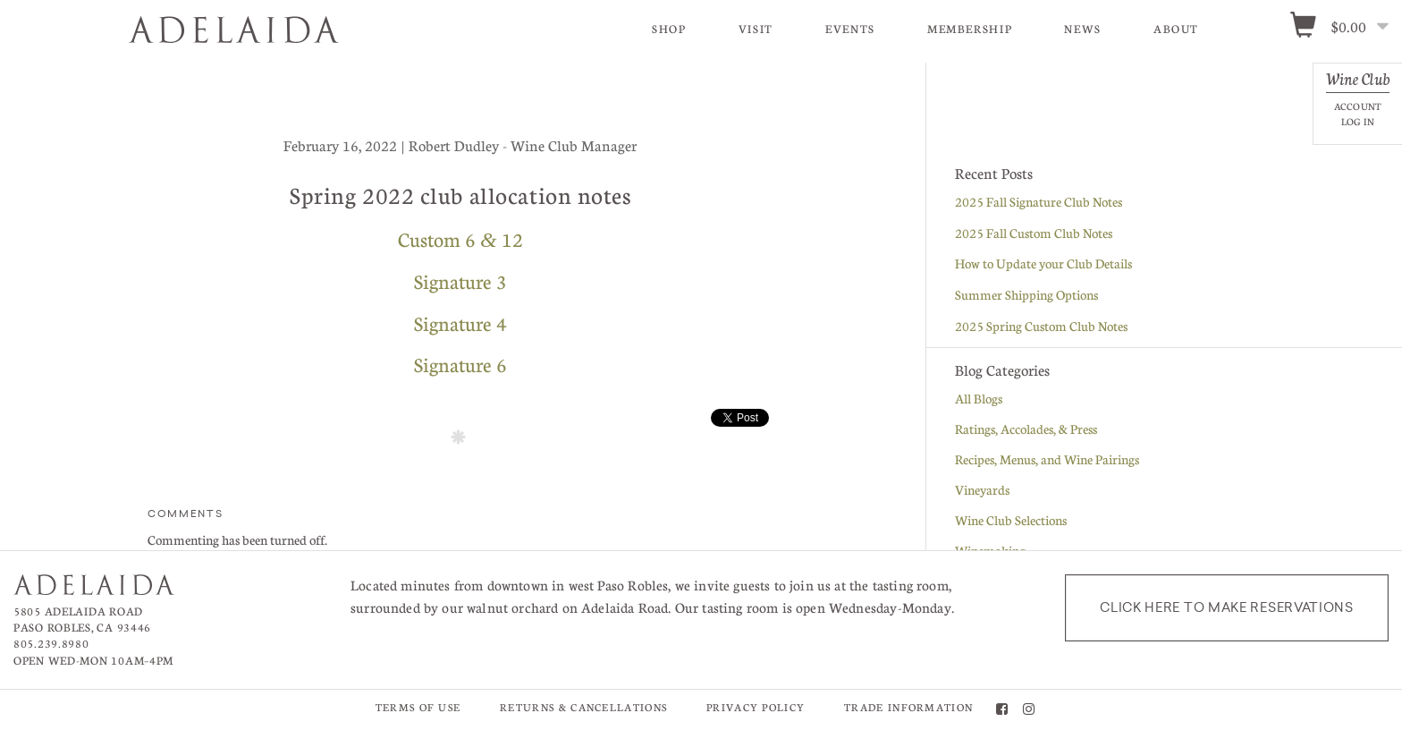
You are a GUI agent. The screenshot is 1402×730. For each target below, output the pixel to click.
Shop (669, 28)
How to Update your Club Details (1043, 264)
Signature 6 (460, 365)
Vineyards (982, 490)
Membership (969, 28)
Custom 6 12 (460, 239)
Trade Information (908, 708)
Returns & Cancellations (583, 708)
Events (850, 28)
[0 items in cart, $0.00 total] (1345, 27)
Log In (1357, 121)
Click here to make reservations (1227, 608)
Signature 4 (460, 323)
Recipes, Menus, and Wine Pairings (1047, 460)
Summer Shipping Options (1026, 295)
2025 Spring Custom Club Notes (1041, 326)
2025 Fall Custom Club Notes (1033, 233)
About (1176, 28)
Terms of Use (418, 708)
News (1083, 28)
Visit (756, 28)
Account (1357, 106)
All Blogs (978, 399)
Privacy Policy (755, 708)
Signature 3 (460, 281)
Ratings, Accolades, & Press (1026, 429)
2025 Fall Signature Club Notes (1038, 202)
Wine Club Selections (1011, 521)
